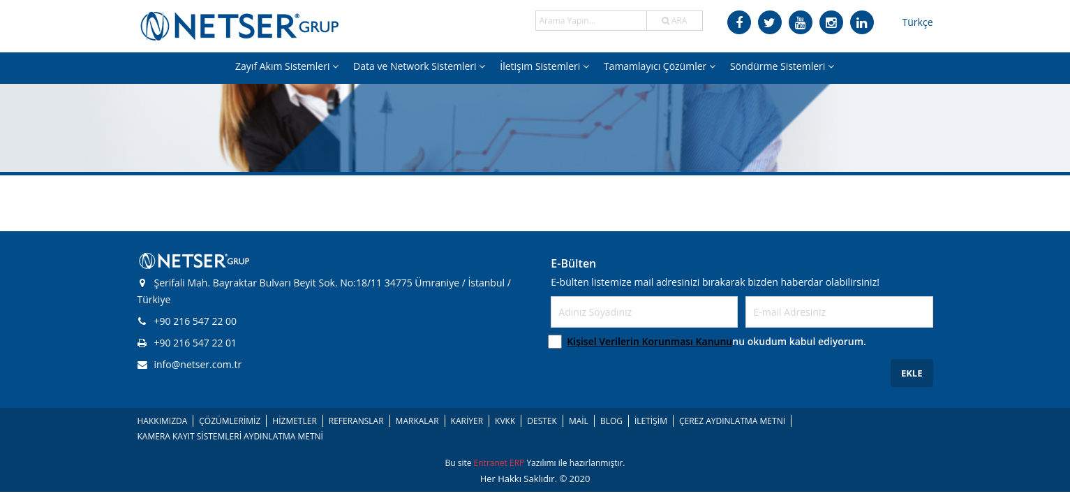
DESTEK (542, 421)
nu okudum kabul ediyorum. (716, 341)
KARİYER (467, 421)
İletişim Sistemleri (544, 66)
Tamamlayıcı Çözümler (659, 66)
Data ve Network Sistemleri (419, 66)
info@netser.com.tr (190, 364)
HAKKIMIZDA (163, 421)
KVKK (505, 421)
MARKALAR (417, 421)
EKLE (912, 373)
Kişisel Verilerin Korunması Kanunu (649, 341)
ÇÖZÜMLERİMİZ (229, 421)
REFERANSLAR (356, 421)
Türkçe (917, 22)
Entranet (492, 463)
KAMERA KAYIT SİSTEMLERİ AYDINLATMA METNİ (230, 436)
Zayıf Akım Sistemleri (287, 66)
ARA (675, 21)
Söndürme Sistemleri (782, 66)
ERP (518, 463)
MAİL (578, 421)
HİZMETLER (294, 421)
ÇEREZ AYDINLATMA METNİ (732, 421)
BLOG (611, 421)
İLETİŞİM (650, 421)
